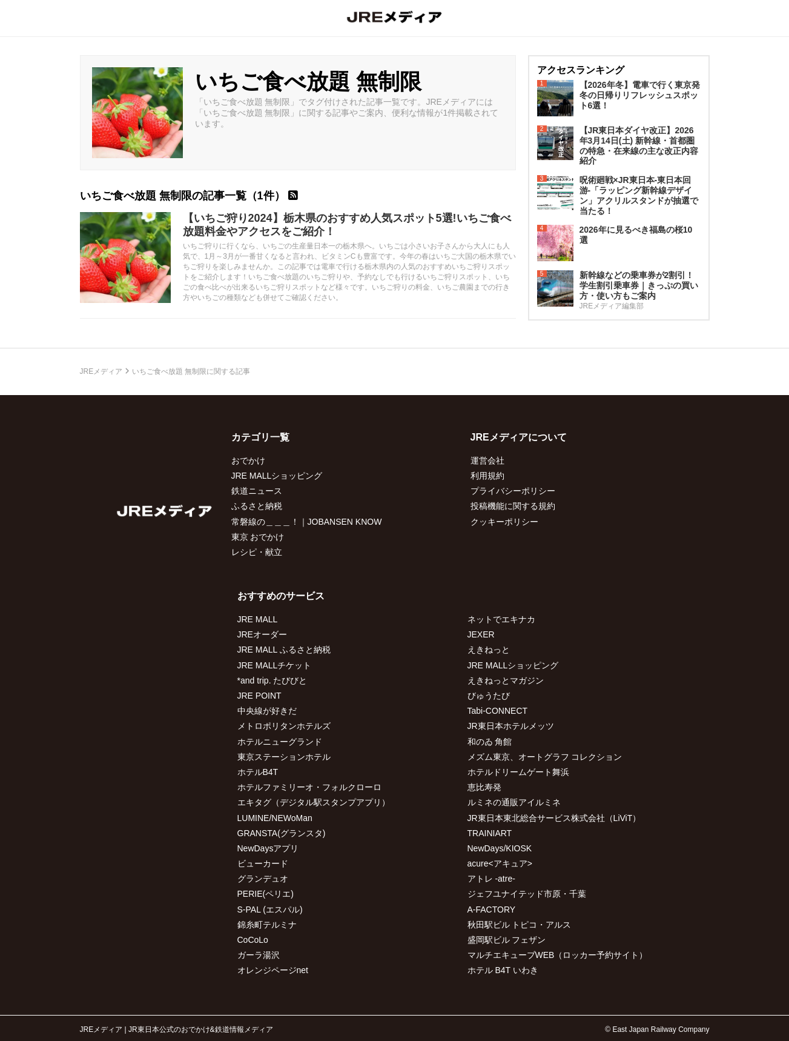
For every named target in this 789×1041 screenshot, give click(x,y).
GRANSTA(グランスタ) (281, 833)
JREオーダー (262, 634)
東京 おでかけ (258, 537)
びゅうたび (488, 695)
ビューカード (262, 863)
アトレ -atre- (491, 878)
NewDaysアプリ (268, 848)
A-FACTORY (491, 909)
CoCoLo (252, 940)
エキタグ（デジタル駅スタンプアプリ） (313, 802)
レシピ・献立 (256, 552)
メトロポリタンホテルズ (284, 726)
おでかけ (248, 460)
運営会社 (487, 460)
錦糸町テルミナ (267, 925)
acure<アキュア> (499, 863)
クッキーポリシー (504, 522)
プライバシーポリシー (512, 491)
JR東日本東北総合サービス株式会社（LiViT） (554, 818)
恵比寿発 (484, 787)
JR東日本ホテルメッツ (510, 726)
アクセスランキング (580, 70)
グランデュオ (262, 878)
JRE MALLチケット (274, 665)
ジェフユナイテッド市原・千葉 (526, 894)
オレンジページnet (272, 970)
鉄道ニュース (256, 491)
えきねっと (488, 649)
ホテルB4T (258, 772)
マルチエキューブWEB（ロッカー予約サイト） (557, 955)
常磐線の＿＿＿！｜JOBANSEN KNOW (306, 522)
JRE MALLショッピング (277, 476)
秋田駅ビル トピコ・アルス (519, 925)
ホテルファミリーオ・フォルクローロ (309, 787)
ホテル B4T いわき (502, 970)
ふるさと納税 (256, 506)
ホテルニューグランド (279, 742)
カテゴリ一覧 (260, 437)
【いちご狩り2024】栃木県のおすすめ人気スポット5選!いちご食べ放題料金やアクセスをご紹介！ (347, 225)
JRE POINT (259, 695)
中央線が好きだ (267, 711)
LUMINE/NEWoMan (274, 818)
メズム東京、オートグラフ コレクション (544, 757)
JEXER (481, 634)
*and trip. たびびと (272, 680)
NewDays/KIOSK (499, 848)
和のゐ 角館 (489, 742)
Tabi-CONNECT (497, 711)
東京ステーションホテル (284, 757)
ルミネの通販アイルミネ (514, 802)
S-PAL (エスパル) (270, 909)
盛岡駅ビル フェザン (506, 940)
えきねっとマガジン (505, 680)
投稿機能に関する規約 (512, 506)
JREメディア (101, 371)
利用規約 (487, 476)
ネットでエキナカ (501, 619)
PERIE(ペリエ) (265, 894)
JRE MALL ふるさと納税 (284, 649)
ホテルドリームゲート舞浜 (518, 772)
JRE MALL (257, 619)
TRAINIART (489, 833)
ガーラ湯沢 (258, 955)
